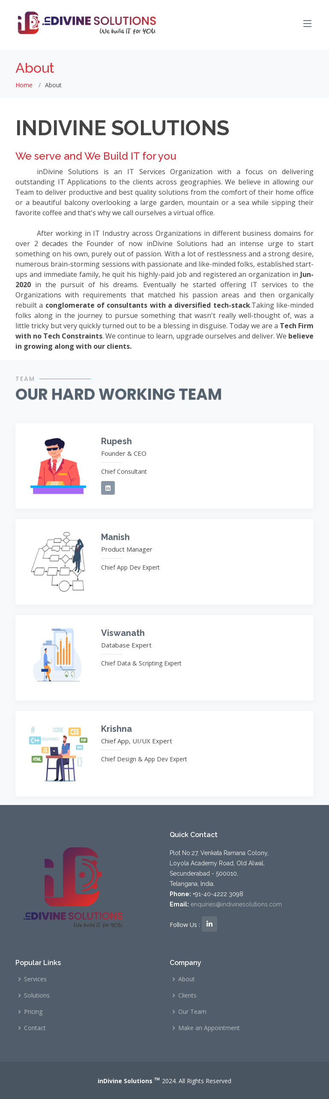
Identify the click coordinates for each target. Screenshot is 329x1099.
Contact (35, 1028)
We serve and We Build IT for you (95, 156)
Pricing (33, 1012)
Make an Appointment (209, 1028)
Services (35, 979)
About (186, 979)
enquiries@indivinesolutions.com (236, 904)
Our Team (192, 1012)
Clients (187, 995)
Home (24, 85)
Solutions (37, 995)
